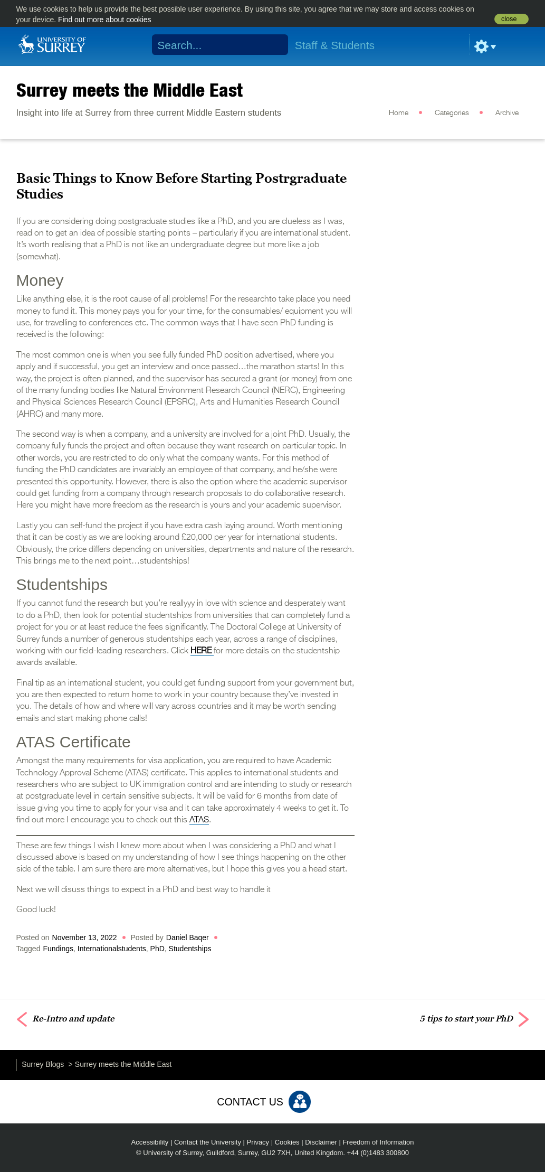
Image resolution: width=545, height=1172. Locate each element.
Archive (507, 113)
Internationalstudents (112, 948)
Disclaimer (321, 1142)
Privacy (258, 1142)
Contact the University (207, 1142)
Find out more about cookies (104, 19)
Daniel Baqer (187, 937)
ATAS (199, 820)
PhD (157, 948)
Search (273, 44)
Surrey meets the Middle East (129, 90)
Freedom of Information (378, 1142)
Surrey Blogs (43, 1064)
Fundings (58, 948)
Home (398, 113)
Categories (452, 113)
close (509, 19)
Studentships (190, 948)
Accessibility (150, 1142)
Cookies (287, 1142)
